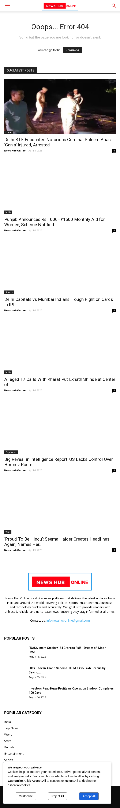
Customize (26, 796)
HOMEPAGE (72, 50)
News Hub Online (15, 150)
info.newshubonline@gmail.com (68, 620)
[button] (114, 5)
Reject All (58, 796)
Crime (8, 132)
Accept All (89, 796)
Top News (10, 452)
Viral (7, 531)
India (8, 212)
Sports (9, 292)
